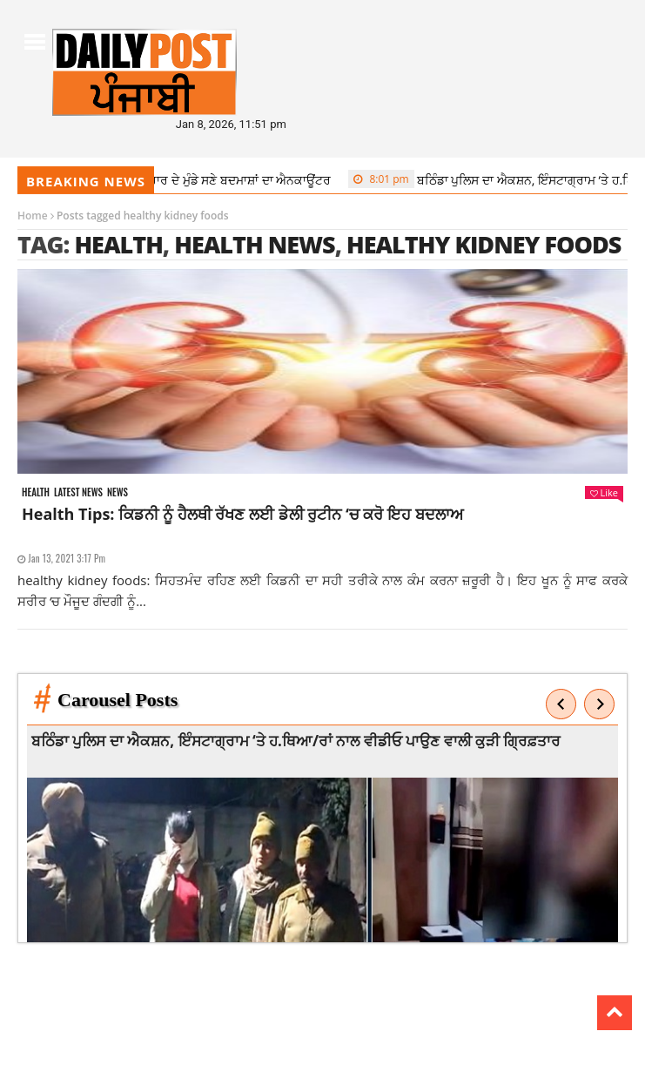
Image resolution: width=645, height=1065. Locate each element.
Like (604, 492)
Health (36, 492)
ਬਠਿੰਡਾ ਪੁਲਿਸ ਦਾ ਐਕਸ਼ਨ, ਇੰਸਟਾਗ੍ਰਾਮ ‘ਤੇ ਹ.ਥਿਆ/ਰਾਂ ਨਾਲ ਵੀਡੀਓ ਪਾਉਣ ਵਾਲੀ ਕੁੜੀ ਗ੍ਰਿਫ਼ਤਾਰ (298, 741)
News (117, 492)
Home (32, 215)
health (118, 244)
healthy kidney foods (483, 244)
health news (254, 244)
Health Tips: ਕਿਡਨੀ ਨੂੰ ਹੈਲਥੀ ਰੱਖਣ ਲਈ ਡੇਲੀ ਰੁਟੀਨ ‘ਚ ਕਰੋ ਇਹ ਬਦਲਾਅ (242, 513)
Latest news (78, 492)
